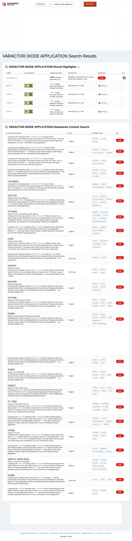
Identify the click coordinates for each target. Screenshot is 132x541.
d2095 (110, 317)
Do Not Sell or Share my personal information (65, 533)
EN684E (33, 216)
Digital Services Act (88, 533)
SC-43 (102, 303)
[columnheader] (14, 73)
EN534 (110, 306)
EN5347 (34, 270)
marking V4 (97, 205)
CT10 (110, 390)
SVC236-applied (98, 187)
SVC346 (41, 270)
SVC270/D (96, 233)
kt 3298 (105, 406)
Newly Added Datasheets (28, 533)
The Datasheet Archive (11, 4)
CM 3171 (105, 409)
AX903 (109, 374)
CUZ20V (9, 103)
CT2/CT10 (96, 390)
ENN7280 (34, 170)
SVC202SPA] (96, 406)
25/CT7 (110, 387)
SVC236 (40, 184)
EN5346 (33, 286)
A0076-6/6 (109, 152)
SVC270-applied (98, 152)
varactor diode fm (99, 221)
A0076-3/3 (109, 199)
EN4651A (34, 254)
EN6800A (34, 184)
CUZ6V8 (9, 94)
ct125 (95, 393)
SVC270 (41, 148)
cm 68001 (109, 187)
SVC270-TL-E (97, 424)
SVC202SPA (42, 406)
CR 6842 (105, 215)
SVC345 (39, 286)
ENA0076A (34, 148)
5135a (110, 479)
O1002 (95, 438)
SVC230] (102, 173)
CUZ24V (9, 111)
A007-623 (103, 202)
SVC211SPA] (96, 215)
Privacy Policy (43, 533)
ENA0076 (40, 200)
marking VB (97, 290)
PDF (101, 78)
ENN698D (34, 406)
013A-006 (103, 463)
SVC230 (40, 137)
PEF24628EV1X (11, 78)
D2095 (102, 377)
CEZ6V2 (9, 85)
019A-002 (109, 421)
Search (90, 4)
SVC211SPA (41, 216)
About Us (109, 533)
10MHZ (103, 390)
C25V (94, 218)
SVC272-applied (98, 163)
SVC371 (40, 478)
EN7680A (34, 159)
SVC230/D (96, 176)
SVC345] (102, 287)
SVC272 (40, 159)
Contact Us (100, 533)
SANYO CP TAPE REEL (100, 469)
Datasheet (104, 85)
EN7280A (34, 137)
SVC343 (40, 254)
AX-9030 (95, 306)
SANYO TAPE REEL (98, 466)
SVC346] (95, 303)
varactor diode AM (99, 323)
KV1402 (21, 390)
